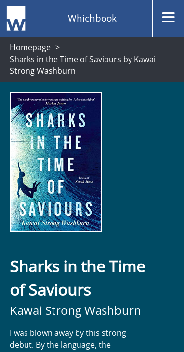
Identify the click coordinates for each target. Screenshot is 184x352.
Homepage (30, 47)
